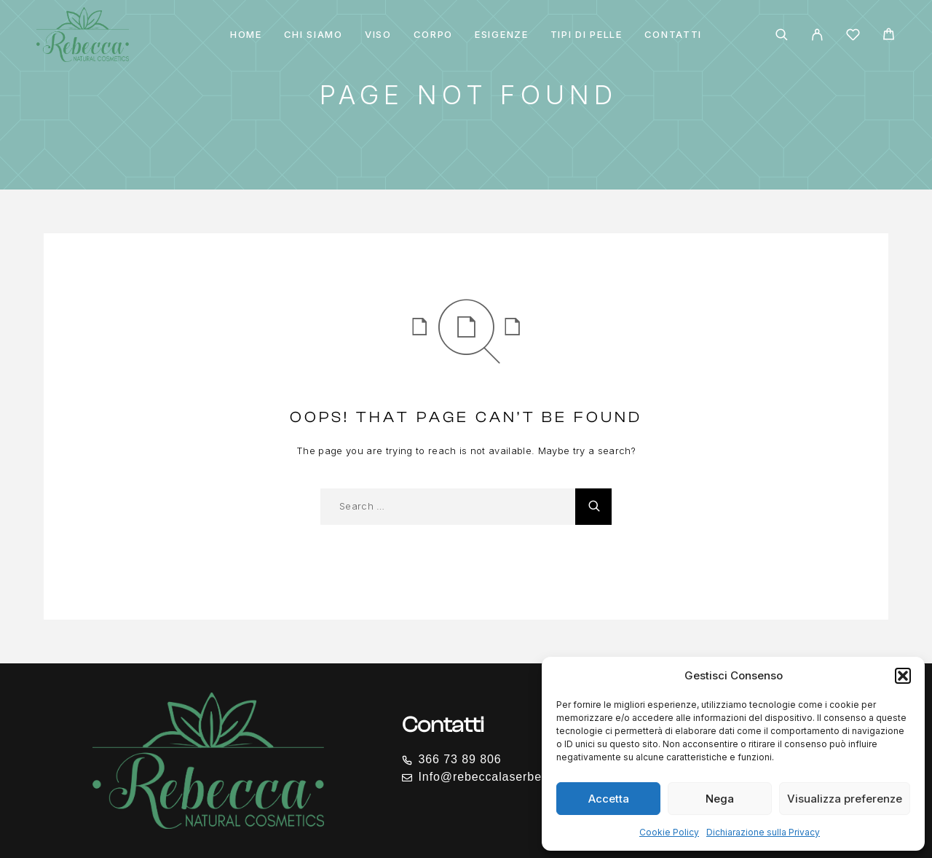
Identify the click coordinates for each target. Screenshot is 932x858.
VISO (378, 34)
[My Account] (817, 34)
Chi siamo (313, 34)
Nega (720, 799)
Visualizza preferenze (844, 799)
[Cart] (889, 36)
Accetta (608, 799)
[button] (903, 675)
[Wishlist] (853, 36)
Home (246, 34)
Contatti (673, 34)
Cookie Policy (669, 832)
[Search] (781, 34)
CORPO (433, 34)
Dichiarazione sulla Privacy (763, 832)
